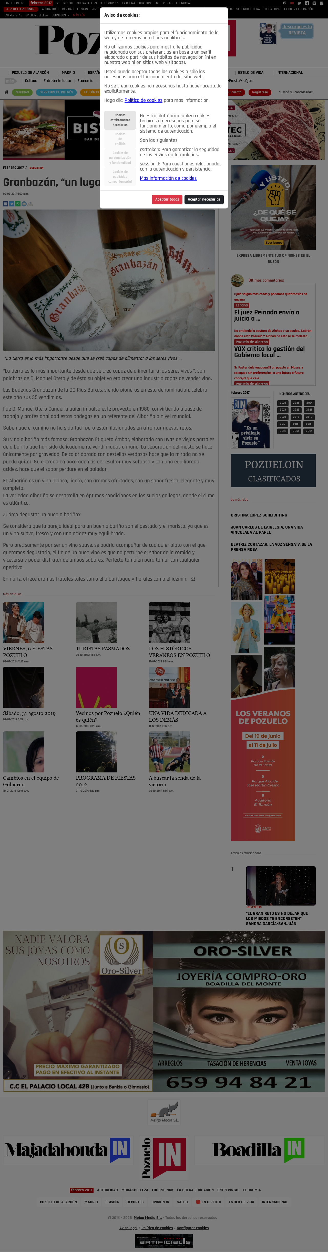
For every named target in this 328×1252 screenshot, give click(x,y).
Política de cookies (143, 100)
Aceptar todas (167, 199)
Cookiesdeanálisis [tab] (120, 139)
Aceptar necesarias (204, 199)
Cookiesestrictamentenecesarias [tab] (120, 120)
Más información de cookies (168, 178)
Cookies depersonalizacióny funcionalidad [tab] (120, 157)
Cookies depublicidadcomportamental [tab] (120, 176)
